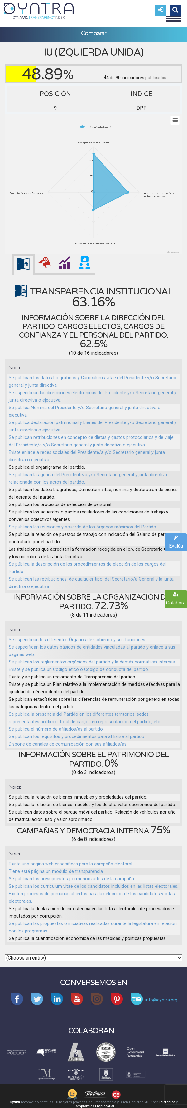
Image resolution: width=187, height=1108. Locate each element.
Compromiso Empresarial (93, 1106)
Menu (173, 16)
